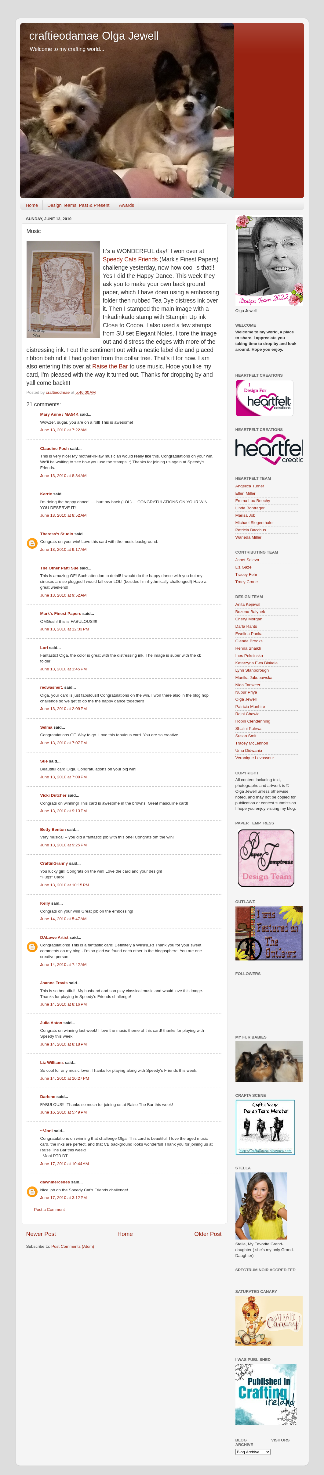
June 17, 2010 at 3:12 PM (63, 1197)
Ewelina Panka (249, 633)
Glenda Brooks (249, 641)
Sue (44, 761)
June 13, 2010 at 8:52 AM (63, 515)
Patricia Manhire (250, 706)
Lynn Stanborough (252, 670)
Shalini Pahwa (248, 728)
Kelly (45, 903)
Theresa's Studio (56, 534)
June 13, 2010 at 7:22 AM (63, 430)
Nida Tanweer (247, 685)
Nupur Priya (246, 692)
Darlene (48, 1096)
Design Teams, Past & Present (78, 205)
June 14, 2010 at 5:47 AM (63, 919)
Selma (46, 727)
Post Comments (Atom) (72, 1246)
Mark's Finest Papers (61, 613)
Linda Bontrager (250, 508)
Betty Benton (53, 829)
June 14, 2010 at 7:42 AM (63, 964)
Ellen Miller (245, 493)
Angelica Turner (249, 486)
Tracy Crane (246, 582)
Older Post (207, 1234)
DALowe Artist (54, 937)
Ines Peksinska (249, 655)
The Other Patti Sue (59, 568)
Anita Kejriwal (247, 604)
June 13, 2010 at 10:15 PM (64, 885)
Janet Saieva (247, 560)
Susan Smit (246, 736)
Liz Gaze (243, 567)
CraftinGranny (54, 863)
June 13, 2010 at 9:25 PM (63, 845)
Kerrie (46, 494)
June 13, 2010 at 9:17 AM (63, 549)
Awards (126, 205)
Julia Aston (51, 1023)
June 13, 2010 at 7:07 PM (63, 743)
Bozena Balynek (250, 611)
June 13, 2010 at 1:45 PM (63, 669)
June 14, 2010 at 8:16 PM (63, 1004)
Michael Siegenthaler (254, 522)
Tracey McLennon (251, 743)
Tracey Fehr (246, 574)
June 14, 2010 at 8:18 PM (63, 1044)
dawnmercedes (55, 1182)
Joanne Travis (54, 983)
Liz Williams (52, 1062)
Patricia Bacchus (250, 530)
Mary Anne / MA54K (59, 414)
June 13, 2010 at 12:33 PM (64, 629)
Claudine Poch (54, 448)
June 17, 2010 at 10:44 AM (64, 1163)
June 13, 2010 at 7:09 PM (63, 777)
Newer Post (41, 1234)
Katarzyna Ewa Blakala (256, 663)
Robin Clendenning (253, 721)
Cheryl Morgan (249, 619)
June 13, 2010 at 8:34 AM (63, 475)
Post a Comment (49, 1209)
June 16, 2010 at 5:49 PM (63, 1112)
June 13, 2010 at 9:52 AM (63, 595)
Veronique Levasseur (254, 757)
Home (32, 205)
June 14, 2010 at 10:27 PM (64, 1078)
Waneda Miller (248, 537)
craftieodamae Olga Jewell (94, 36)
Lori (44, 647)
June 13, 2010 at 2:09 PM (63, 708)
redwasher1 (51, 687)
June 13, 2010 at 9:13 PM (63, 811)
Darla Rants (246, 626)
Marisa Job (245, 515)
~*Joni (46, 1131)
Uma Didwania (248, 750)
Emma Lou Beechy (252, 500)
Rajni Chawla (247, 714)
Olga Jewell (246, 699)
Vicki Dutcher (53, 795)
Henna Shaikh (248, 648)
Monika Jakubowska (254, 677)
